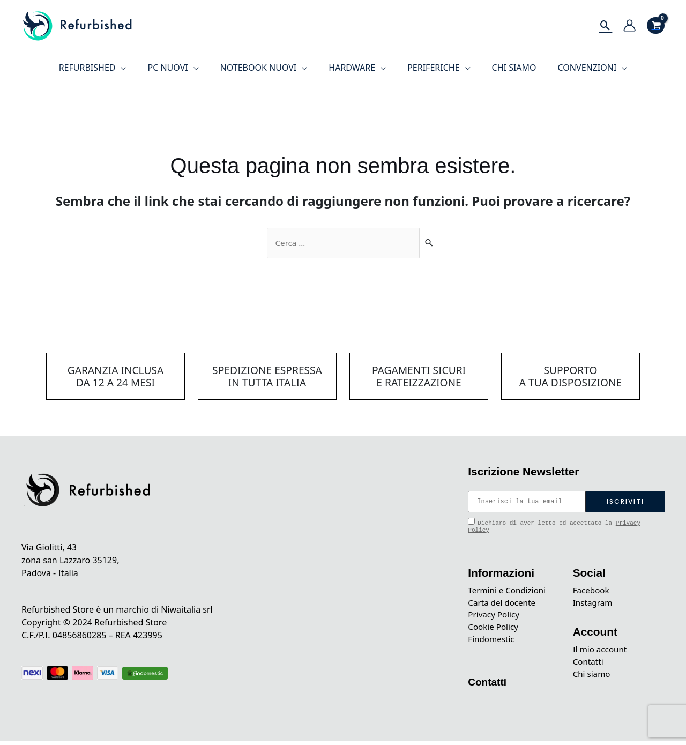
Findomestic (492, 643)
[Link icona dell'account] (629, 25)
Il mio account (601, 652)
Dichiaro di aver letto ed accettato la (554, 526)
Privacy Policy (495, 617)
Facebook (592, 591)
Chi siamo (593, 677)
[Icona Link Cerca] (605, 25)
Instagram (594, 604)
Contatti (488, 685)
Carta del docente (503, 604)
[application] (133, 67)
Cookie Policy (494, 630)
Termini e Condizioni (509, 591)
